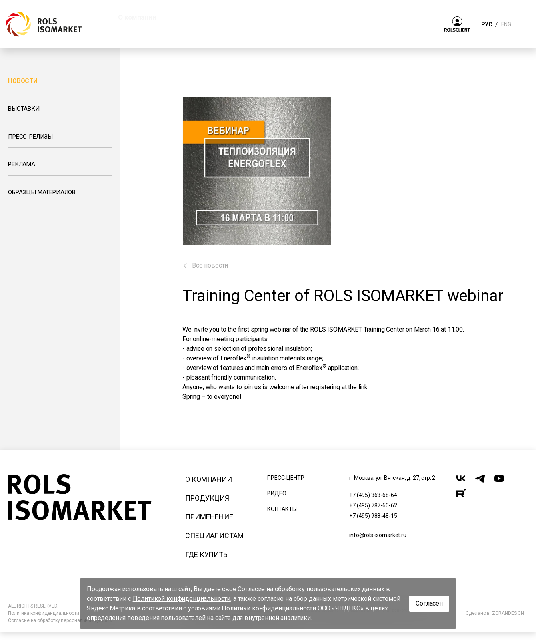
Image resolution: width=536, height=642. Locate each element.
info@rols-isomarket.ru (377, 535)
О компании (208, 479)
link (363, 387)
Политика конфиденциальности (43, 613)
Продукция (207, 498)
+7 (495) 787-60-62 (373, 505)
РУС (486, 24)
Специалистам (214, 535)
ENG (506, 24)
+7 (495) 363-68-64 (373, 495)
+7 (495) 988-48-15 (373, 516)
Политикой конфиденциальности (182, 598)
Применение (209, 517)
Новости (23, 81)
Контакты (282, 509)
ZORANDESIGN (508, 613)
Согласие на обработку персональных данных (60, 620)
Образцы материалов (42, 192)
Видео (276, 493)
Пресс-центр (285, 478)
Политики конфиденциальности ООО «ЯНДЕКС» (293, 608)
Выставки (24, 108)
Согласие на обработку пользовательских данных (311, 589)
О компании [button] (137, 17)
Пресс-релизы (30, 136)
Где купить (206, 554)
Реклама (21, 164)
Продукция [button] (199, 17)
